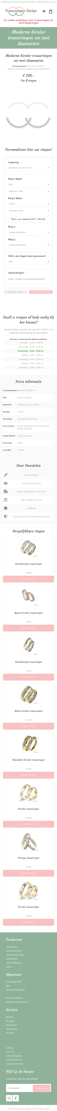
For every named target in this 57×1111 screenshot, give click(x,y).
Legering (13, 162)
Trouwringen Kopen (41, 1109)
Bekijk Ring (28, 579)
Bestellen (10, 1021)
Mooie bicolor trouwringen (28, 711)
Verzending (11, 1025)
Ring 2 (11, 239)
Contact (9, 1048)
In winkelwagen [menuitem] (41, 292)
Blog (8, 985)
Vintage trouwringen (28, 858)
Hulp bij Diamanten (14, 1064)
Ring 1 (11, 226)
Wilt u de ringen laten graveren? (27, 255)
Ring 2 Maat (15, 198)
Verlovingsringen (14, 951)
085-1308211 (43, 329)
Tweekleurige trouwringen (28, 563)
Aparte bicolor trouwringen (28, 612)
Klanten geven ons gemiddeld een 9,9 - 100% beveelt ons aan (29, 2)
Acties (9, 967)
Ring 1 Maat (15, 178)
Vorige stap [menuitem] (15, 292)
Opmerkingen (16, 272)
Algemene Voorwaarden (17, 1002)
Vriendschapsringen (15, 955)
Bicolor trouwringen (28, 808)
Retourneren (12, 1029)
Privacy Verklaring (14, 998)
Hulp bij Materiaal (14, 1060)
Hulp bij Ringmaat (14, 1056)
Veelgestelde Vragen (15, 989)
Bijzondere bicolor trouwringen (28, 759)
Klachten (10, 1033)
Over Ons (10, 1052)
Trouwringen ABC (14, 981)
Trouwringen (11, 947)
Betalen (9, 1017)
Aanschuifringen (13, 963)
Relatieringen (12, 959)
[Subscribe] (41, 1088)
